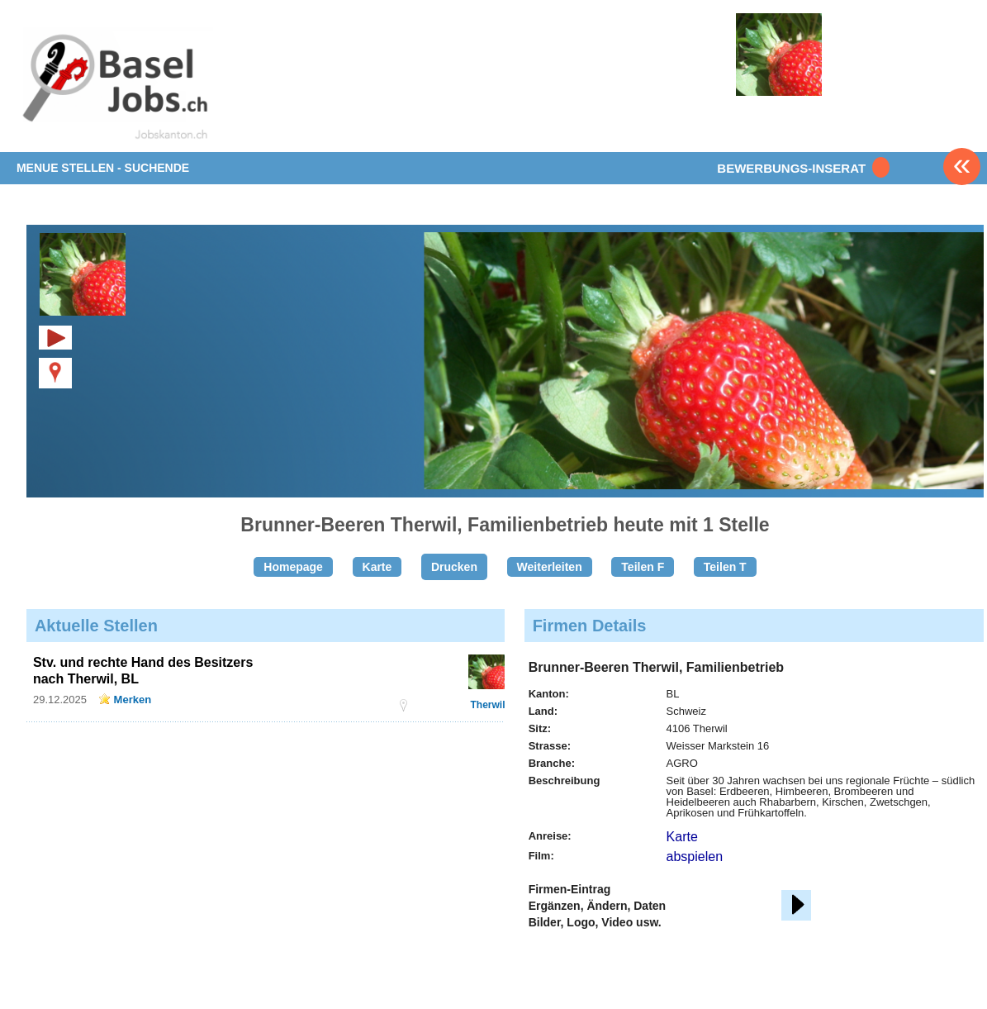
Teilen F (642, 567)
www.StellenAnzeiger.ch (114, 86)
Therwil (487, 705)
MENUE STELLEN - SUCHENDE (103, 167)
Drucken (454, 567)
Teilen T (725, 567)
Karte (377, 567)
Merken (133, 699)
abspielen (695, 857)
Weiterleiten (549, 567)
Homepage (293, 567)
